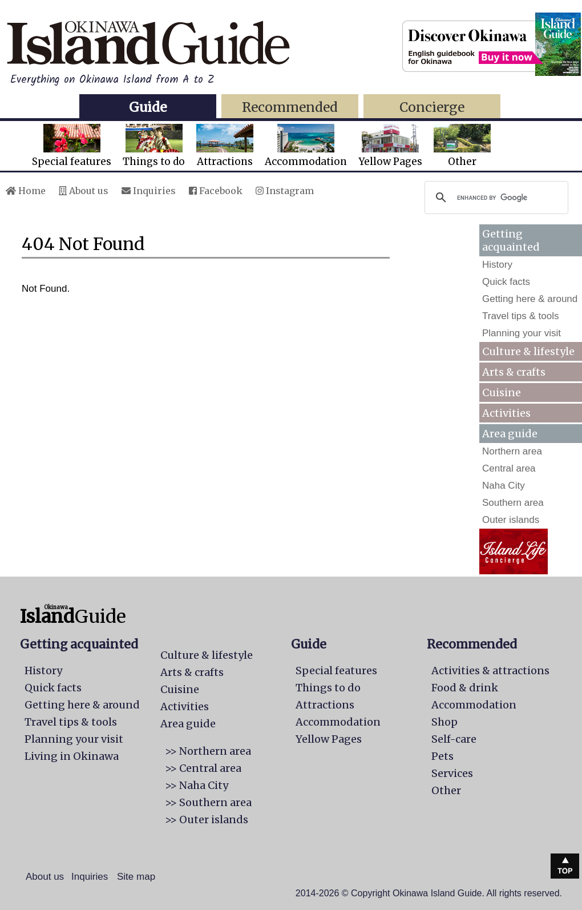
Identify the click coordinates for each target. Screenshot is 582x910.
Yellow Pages (390, 146)
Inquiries (149, 190)
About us (83, 190)
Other (462, 146)
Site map (136, 876)
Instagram (285, 190)
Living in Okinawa (72, 756)
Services (452, 773)
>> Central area (203, 768)
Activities (506, 413)
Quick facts (506, 281)
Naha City (503, 485)
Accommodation (306, 146)
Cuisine (501, 392)
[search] (494, 197)
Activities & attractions (490, 670)
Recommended (290, 107)
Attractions (224, 146)
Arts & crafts (513, 372)
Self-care (453, 739)
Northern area (512, 451)
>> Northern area (208, 751)
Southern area (513, 502)
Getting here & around (529, 298)
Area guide (188, 723)
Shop (444, 721)
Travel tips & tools (520, 316)
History (497, 264)
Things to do (154, 146)
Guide (148, 107)
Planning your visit (521, 333)
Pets (442, 756)
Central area (509, 468)
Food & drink (464, 687)
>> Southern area (208, 802)
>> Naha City (196, 785)
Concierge (431, 107)
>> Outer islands (206, 819)
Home (26, 190)
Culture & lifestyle (528, 351)
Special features (71, 146)
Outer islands (510, 519)
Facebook (215, 190)
